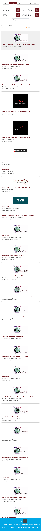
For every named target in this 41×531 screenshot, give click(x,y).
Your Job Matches (33, 3)
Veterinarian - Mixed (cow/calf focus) (11, 417)
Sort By (3, 27)
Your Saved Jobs (20, 6)
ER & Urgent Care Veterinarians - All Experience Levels (16, 457)
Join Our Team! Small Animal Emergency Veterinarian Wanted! (18, 396)
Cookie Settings (18, 521)
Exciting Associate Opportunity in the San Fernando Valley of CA (18, 296)
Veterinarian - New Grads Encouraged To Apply (14, 497)
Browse (13, 3)
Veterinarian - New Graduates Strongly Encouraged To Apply (17, 84)
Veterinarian (5, 169)
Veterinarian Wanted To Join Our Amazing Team (14, 316)
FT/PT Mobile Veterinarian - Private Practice (13, 437)
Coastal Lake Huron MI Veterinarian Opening (13, 336)
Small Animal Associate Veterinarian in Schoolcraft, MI (16, 137)
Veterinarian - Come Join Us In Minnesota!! (13, 255)
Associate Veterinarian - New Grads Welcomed (14, 275)
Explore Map (22, 3)
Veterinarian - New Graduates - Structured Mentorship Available (19, 44)
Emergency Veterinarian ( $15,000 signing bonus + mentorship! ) (18, 215)
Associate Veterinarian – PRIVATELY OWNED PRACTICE (16, 187)
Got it (25, 521)
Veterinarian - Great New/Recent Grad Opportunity (15, 356)
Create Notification (33, 27)
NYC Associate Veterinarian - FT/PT (11, 517)
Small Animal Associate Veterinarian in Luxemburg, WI (16, 111)
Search (5, 3)
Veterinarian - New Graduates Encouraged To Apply (15, 64)
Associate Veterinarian (8, 160)
